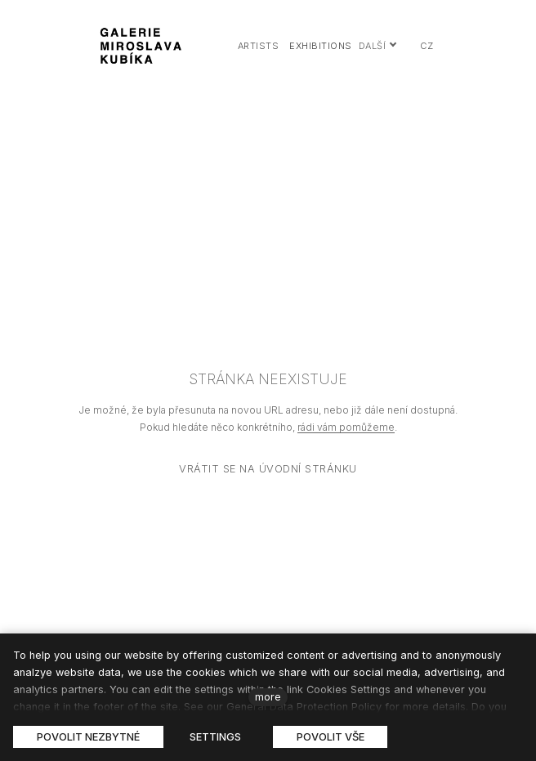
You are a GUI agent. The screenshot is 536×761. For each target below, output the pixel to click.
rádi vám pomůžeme (346, 427)
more (268, 697)
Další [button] (378, 45)
